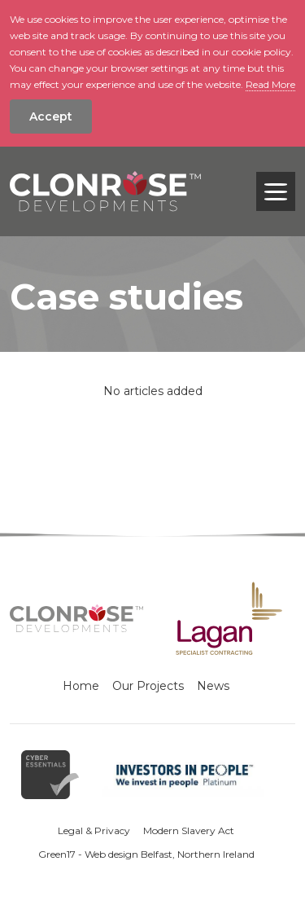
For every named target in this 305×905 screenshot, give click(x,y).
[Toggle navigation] (275, 191)
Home (81, 686)
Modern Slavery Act (188, 830)
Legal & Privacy (94, 830)
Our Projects (148, 686)
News (213, 686)
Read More (270, 84)
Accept (50, 116)
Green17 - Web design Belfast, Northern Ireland (146, 854)
